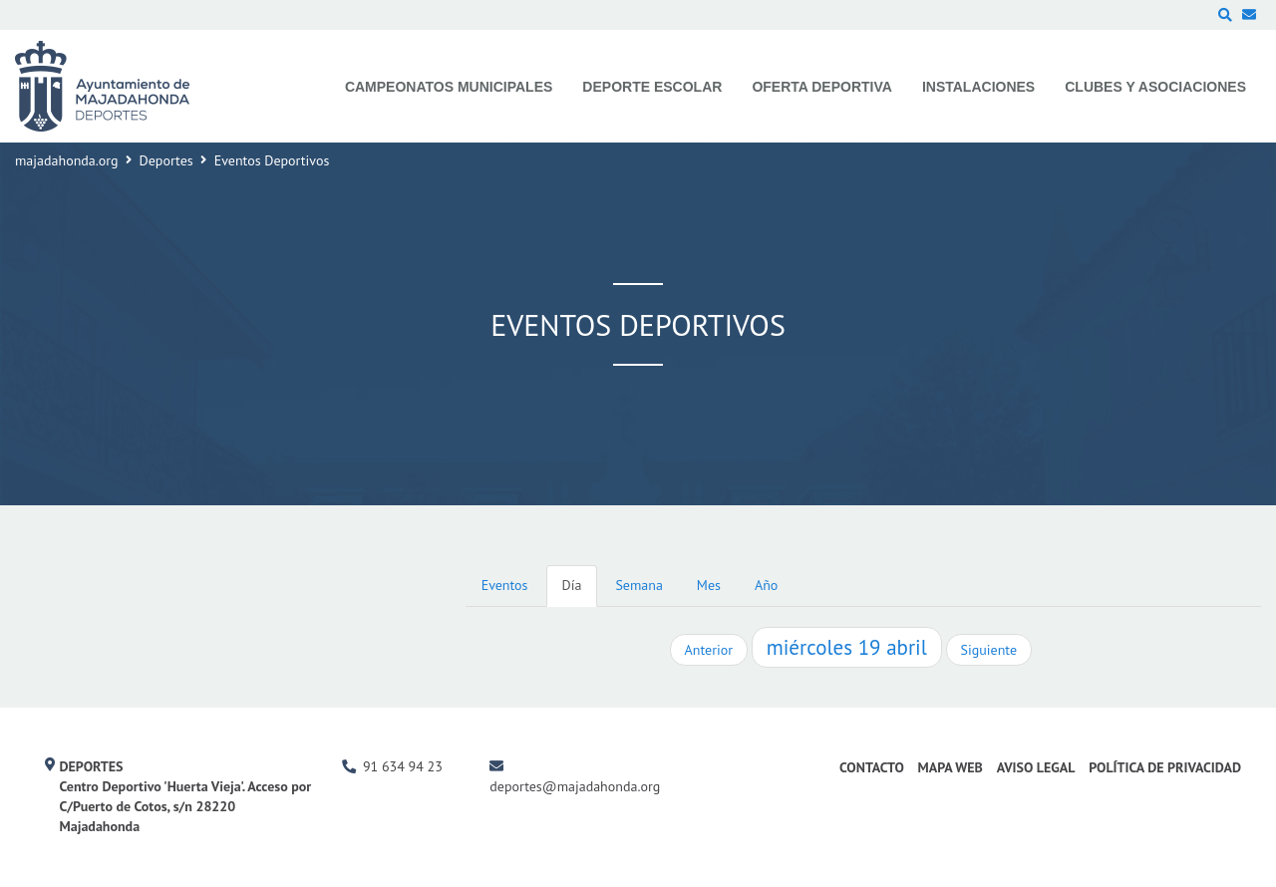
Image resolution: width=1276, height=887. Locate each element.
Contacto (871, 767)
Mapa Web (950, 767)
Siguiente (989, 650)
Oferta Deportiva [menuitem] (822, 87)
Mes (709, 585)
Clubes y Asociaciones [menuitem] (1155, 87)
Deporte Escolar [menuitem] (652, 87)
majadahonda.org (67, 160)
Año (766, 585)
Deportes (166, 160)
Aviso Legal (1036, 767)
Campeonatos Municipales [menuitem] (448, 87)
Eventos (504, 585)
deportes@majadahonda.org (574, 786)
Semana (638, 585)
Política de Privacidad (1165, 767)
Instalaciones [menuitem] (978, 87)
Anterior (709, 650)
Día (572, 585)
